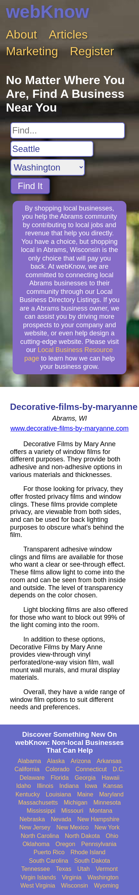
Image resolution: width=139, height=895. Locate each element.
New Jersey (34, 827)
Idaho (23, 786)
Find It (30, 186)
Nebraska (32, 819)
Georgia (85, 778)
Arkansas (109, 761)
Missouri (72, 811)
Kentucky (28, 794)
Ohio (112, 836)
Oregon (65, 844)
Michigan (75, 802)
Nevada (61, 819)
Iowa (91, 786)
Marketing (32, 51)
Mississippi (41, 811)
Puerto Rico (49, 852)
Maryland (111, 794)
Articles (68, 34)
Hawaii (110, 778)
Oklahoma (36, 844)
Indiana (69, 786)
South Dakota (92, 861)
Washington (103, 877)
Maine (85, 794)
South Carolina (48, 861)
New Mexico (72, 827)
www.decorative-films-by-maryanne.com (69, 428)
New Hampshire (98, 819)
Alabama (29, 761)
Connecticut (91, 769)
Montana (100, 811)
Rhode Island (87, 852)
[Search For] (67, 130)
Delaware (32, 778)
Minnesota (107, 802)
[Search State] (47, 167)
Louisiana (58, 794)
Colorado (58, 769)
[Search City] (51, 149)
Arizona (81, 761)
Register (92, 51)
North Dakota (82, 836)
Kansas (113, 786)
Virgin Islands (38, 877)
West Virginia (37, 885)
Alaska (56, 761)
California (27, 769)
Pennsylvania (98, 844)
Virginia (72, 877)
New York (107, 827)
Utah (83, 869)
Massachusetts (38, 802)
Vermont (107, 869)
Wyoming (106, 885)
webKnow (47, 11)
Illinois (45, 786)
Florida (59, 778)
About (21, 34)
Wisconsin (74, 885)
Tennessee (35, 869)
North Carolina (40, 836)
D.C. (119, 769)
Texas (64, 869)
